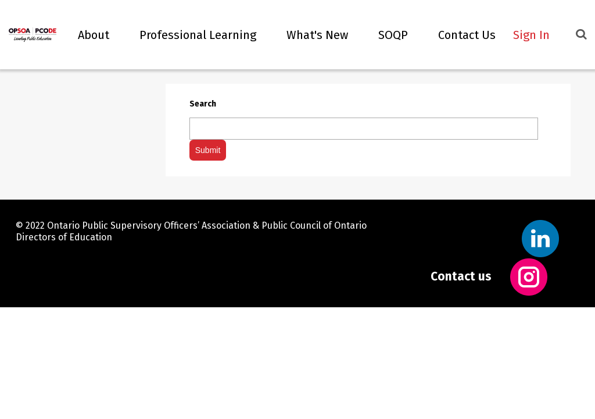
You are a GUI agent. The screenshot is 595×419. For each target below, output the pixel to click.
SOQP (386, 35)
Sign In (531, 35)
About (87, 35)
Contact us (461, 276)
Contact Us (460, 35)
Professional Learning (191, 35)
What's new (311, 35)
